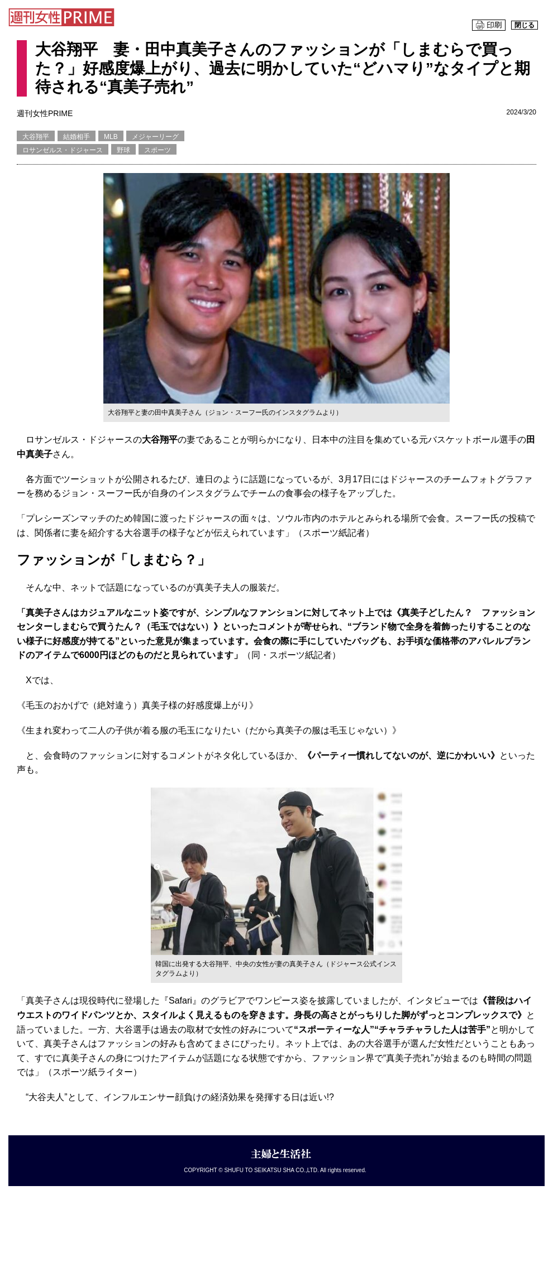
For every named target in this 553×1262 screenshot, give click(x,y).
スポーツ (157, 150)
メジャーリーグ (155, 137)
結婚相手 (76, 137)
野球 (123, 150)
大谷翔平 (35, 137)
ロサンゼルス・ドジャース (62, 150)
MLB (111, 137)
